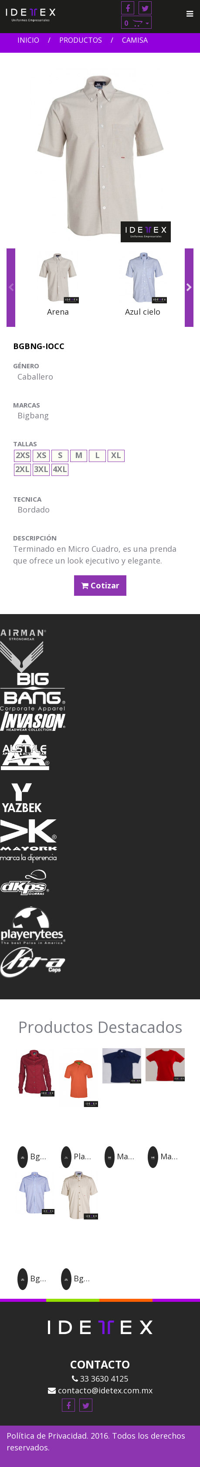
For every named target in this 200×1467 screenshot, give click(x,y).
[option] (57, 288)
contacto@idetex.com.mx (100, 1390)
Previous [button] (11, 287)
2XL (22, 468)
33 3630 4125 (100, 1378)
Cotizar (100, 585)
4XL (60, 468)
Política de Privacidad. (47, 1435)
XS (41, 454)
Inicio (28, 40)
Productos (80, 40)
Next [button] (189, 287)
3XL (41, 468)
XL (116, 454)
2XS (23, 454)
